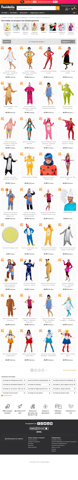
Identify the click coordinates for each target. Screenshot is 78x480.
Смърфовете (16, 32)
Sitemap (54, 449)
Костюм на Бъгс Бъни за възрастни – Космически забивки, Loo (10, 214)
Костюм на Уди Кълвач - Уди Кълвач (29, 248)
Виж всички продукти (70, 370)
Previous (2, 27)
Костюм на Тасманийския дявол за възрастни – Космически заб (10, 284)
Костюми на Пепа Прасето (10, 393)
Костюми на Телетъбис (34, 384)
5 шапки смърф (67, 212)
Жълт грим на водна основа (10, 248)
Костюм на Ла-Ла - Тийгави (29, 177)
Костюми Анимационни (21, 17)
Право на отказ (56, 447)
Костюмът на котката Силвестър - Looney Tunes (10, 178)
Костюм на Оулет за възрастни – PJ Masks (68, 142)
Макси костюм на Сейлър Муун (68, 354)
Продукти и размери (34, 441)
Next (76, 27)
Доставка (30, 443)
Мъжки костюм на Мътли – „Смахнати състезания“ (48, 284)
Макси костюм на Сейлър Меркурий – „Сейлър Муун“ (48, 354)
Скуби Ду (43, 32)
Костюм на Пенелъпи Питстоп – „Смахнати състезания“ (68, 284)
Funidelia (3, 17)
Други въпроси (32, 447)
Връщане (31, 445)
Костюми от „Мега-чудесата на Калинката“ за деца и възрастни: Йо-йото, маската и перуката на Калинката (64, 384)
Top (74, 13)
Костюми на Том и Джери (35, 393)
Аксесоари (23, 13)
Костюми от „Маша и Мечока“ (62, 388)
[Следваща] (46, 370)
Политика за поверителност (59, 443)
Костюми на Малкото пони (61, 393)
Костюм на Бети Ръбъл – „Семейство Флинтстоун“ (49, 107)
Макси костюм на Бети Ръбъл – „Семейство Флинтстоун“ (48, 320)
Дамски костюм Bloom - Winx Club (29, 142)
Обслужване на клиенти (14, 439)
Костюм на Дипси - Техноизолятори (68, 107)
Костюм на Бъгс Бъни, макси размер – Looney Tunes (68, 248)
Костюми (13, 13)
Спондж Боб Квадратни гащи (7, 34)
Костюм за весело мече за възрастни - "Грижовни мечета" (48, 143)
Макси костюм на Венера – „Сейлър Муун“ (10, 354)
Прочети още (7, 395)
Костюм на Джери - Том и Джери (10, 107)
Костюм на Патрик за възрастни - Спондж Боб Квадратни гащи (10, 143)
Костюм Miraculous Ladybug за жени (48, 72)
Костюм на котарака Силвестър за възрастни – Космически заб (29, 214)
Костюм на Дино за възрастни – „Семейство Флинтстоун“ (29, 108)
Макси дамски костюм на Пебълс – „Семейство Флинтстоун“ (29, 320)
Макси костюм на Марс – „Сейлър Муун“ (29, 354)
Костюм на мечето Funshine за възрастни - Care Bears (48, 248)
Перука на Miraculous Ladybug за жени (49, 178)
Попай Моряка (53, 32)
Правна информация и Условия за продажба (64, 441)
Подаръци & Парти (37, 13)
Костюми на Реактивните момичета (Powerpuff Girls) (14, 384)
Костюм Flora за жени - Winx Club (68, 178)
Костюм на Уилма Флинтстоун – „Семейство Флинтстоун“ (10, 72)
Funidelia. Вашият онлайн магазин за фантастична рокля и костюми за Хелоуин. (7, 8)
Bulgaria (54, 451)
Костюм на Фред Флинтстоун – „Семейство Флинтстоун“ (29, 72)
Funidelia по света (56, 440)
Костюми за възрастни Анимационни (64, 380)
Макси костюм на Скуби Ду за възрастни (10, 319)
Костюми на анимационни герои (12, 380)
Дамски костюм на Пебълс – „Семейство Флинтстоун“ (48, 213)
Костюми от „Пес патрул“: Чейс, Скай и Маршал (14, 388)
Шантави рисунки (25, 33)
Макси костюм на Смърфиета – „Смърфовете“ (68, 319)
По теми (4, 13)
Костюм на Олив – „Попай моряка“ (68, 72)
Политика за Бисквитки (58, 445)
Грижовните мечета (61, 33)
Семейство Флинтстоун (34, 33)
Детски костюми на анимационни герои (39, 380)
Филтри (6, 41)
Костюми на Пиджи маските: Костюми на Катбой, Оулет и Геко (39, 388)
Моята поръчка (32, 440)
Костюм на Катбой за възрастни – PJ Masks (29, 284)
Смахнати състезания (71, 33)
